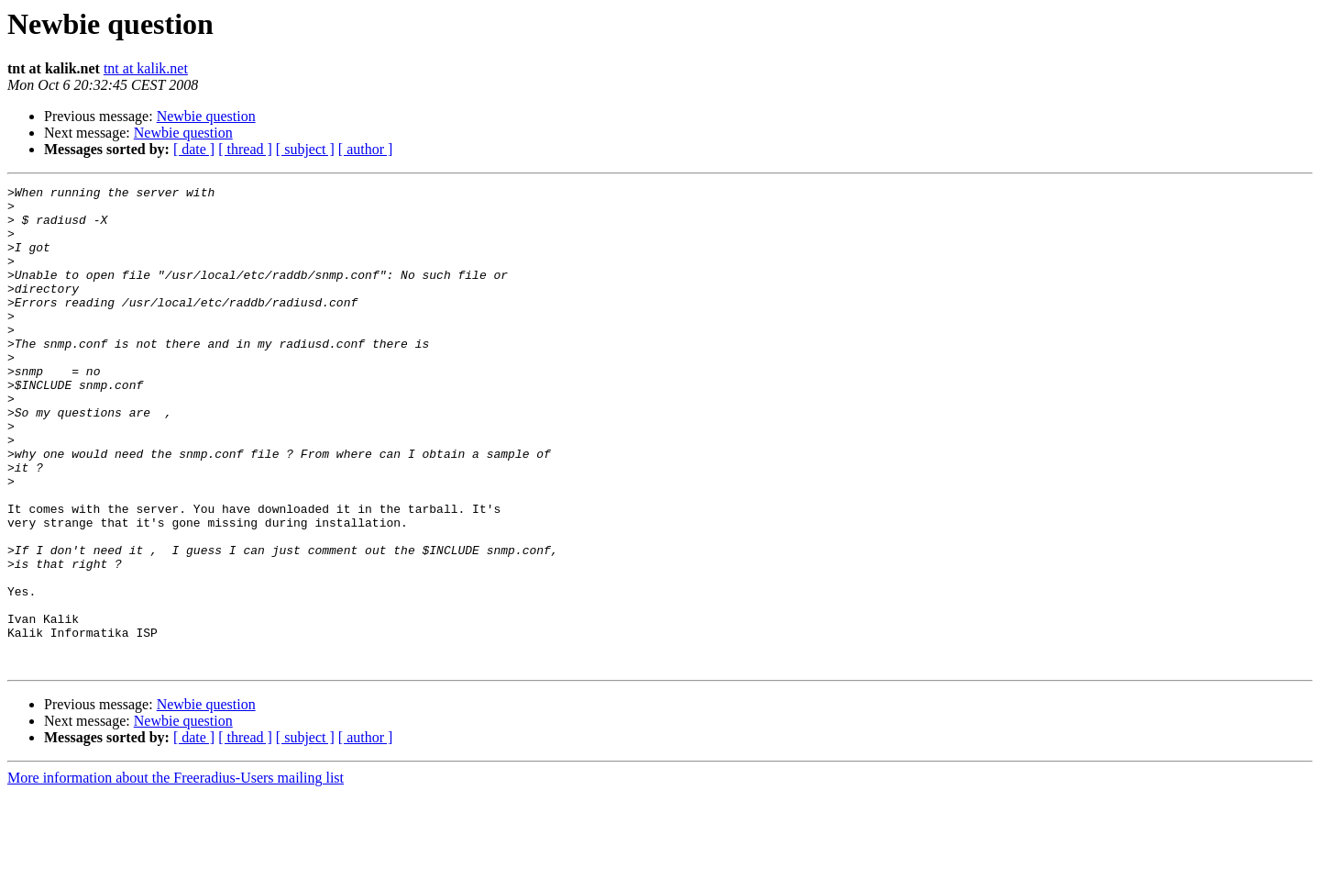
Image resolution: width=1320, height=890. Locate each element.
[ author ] (365, 149)
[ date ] (193, 149)
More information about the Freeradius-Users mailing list (175, 874)
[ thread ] (245, 149)
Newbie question (206, 116)
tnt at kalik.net (146, 68)
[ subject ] (305, 149)
